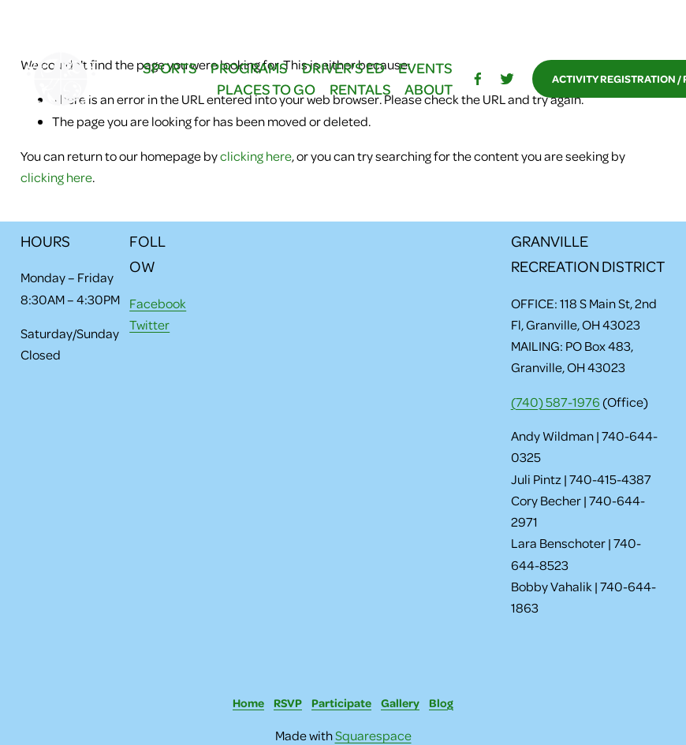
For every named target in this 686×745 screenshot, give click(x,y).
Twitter (149, 324)
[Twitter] (507, 79)
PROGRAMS (249, 67)
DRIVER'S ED (343, 67)
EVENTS (425, 67)
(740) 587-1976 (555, 401)
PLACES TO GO (266, 89)
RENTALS (360, 89)
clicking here (256, 155)
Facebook (157, 303)
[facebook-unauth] (478, 79)
